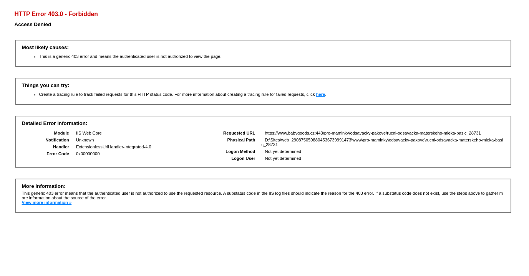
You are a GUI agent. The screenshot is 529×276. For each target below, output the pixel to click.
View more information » (47, 202)
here (320, 94)
